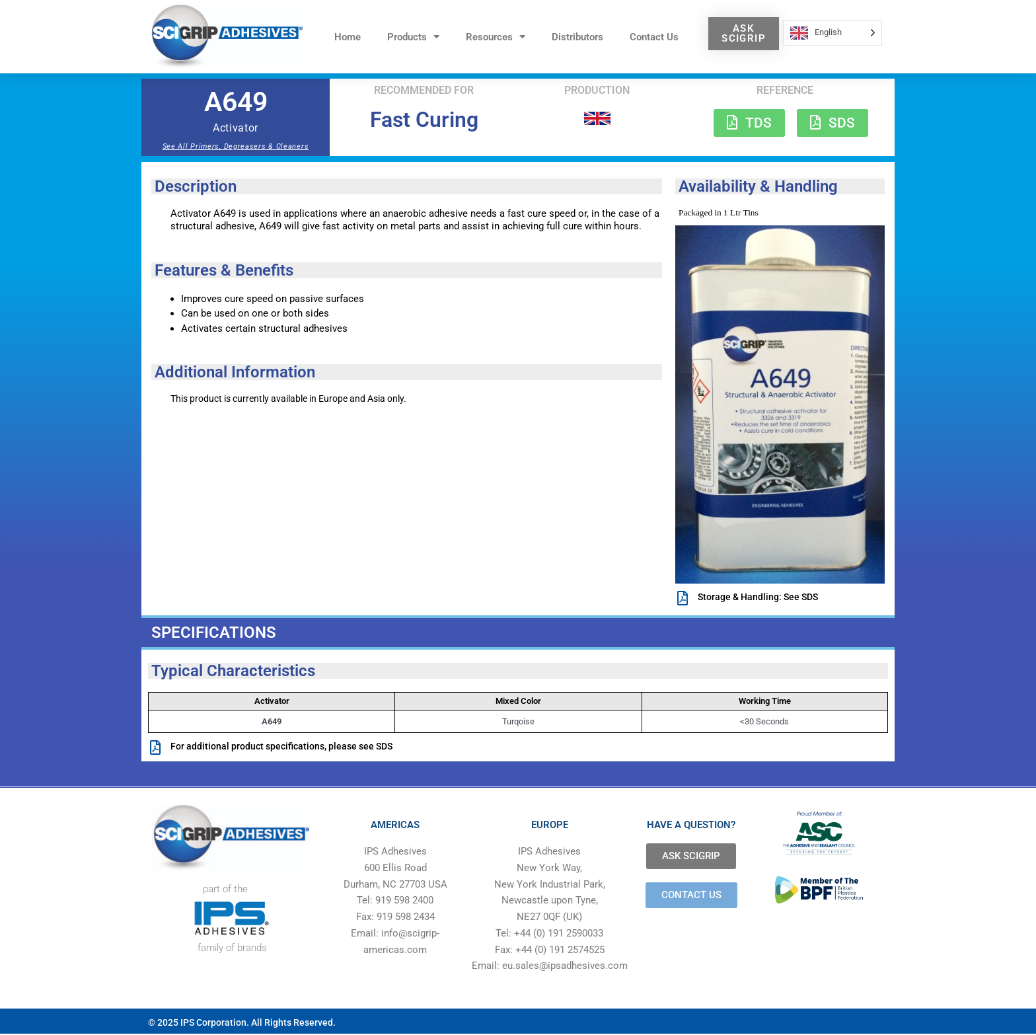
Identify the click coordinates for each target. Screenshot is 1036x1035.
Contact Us (654, 37)
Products (413, 36)
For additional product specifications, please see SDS (281, 747)
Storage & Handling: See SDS (758, 597)
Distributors (577, 37)
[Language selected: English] (832, 33)
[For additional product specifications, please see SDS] (155, 749)
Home (347, 37)
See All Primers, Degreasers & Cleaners (236, 146)
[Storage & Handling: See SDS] (682, 598)
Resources (495, 36)
